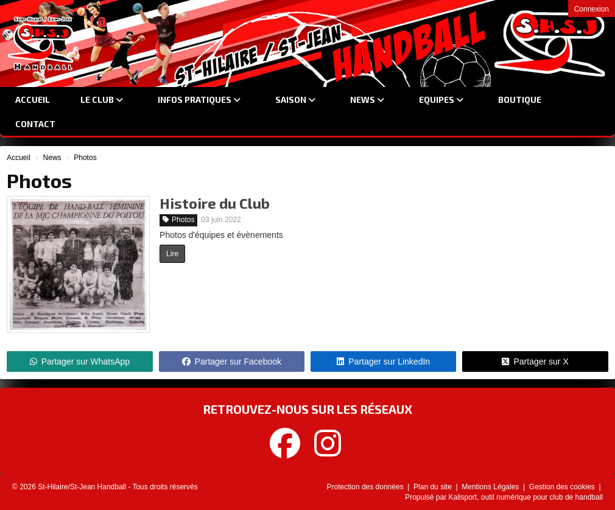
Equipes (441, 99)
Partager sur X (535, 361)
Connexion (591, 9)
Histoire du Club (215, 203)
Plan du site (433, 487)
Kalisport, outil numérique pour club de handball (526, 497)
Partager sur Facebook (231, 361)
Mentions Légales (491, 487)
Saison (295, 99)
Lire (172, 254)
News (367, 99)
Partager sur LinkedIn (383, 361)
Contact (35, 124)
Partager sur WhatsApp (80, 361)
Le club (101, 99)
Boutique (519, 99)
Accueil (32, 99)
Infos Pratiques (199, 99)
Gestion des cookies (563, 487)
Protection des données (366, 487)
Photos (178, 219)
